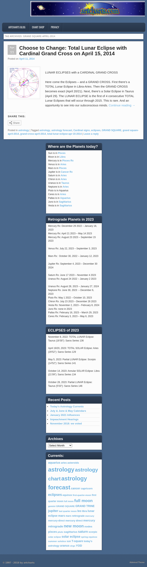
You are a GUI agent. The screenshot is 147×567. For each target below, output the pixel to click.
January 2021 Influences (65, 415)
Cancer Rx (67, 172)
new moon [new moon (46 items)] (74, 526)
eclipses (95, 130)
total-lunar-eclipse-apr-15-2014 (64, 133)
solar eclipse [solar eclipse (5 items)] (54, 537)
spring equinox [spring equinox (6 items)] (89, 537)
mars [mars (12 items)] (61, 515)
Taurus (65, 183)
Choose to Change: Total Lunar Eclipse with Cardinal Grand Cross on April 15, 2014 (73, 51)
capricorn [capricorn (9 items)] (87, 488)
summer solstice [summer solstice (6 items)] (57, 541)
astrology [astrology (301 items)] (61, 469)
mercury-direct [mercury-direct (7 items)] (56, 520)
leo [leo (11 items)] (79, 511)
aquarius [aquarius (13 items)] (54, 462)
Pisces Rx (68, 160)
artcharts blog (16, 27)
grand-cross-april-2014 (33, 133)
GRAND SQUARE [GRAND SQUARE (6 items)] (65, 506)
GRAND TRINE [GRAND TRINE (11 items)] (84, 506)
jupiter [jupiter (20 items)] (53, 511)
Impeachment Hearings (64, 419)
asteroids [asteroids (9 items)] (73, 462)
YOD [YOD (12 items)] (79, 545)
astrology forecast (62, 130)
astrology (23, 130)
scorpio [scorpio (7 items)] (93, 532)
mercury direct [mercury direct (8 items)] (74, 520)
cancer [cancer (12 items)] (75, 488)
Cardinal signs (81, 130)
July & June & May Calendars (68, 410)
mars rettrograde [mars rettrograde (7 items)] (75, 516)
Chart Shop (38, 27)
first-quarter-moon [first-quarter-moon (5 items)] (82, 495)
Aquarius (65, 198)
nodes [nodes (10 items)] (88, 526)
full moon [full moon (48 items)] (83, 500)
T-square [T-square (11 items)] (77, 541)
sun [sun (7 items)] (69, 541)
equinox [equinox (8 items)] (67, 495)
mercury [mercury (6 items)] (89, 516)
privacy (55, 27)
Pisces (61, 153)
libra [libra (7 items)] (84, 511)
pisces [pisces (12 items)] (52, 531)
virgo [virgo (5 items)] (72, 546)
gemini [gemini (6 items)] (51, 506)
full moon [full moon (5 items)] (69, 501)
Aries (63, 164)
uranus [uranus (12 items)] (65, 545)
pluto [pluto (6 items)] (60, 532)
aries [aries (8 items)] (64, 462)
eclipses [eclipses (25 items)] (55, 495)
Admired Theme (137, 562)
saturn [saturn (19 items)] (83, 531)
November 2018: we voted (66, 423)
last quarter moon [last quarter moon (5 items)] (68, 511)
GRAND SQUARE (111, 130)
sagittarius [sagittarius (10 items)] (70, 531)
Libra (62, 156)
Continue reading (122, 105)
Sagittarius (65, 201)
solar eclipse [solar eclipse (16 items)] (71, 536)
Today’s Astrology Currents (67, 406)
